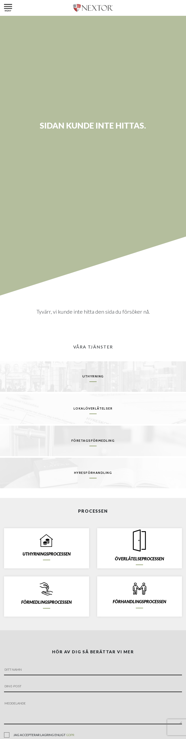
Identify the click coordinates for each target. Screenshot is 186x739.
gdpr (70, 735)
